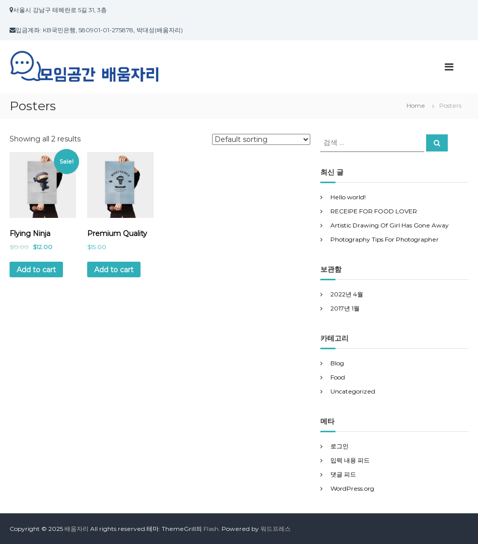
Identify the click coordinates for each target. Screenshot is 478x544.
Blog (337, 363)
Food (337, 377)
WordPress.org (352, 488)
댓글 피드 (343, 474)
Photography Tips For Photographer (384, 239)
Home (415, 105)
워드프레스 (275, 528)
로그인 (339, 446)
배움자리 (76, 528)
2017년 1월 (345, 308)
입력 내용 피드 (350, 460)
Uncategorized (352, 391)
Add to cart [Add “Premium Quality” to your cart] (113, 269)
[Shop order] (261, 139)
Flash (211, 528)
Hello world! (348, 197)
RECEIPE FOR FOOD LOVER (373, 211)
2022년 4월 (346, 294)
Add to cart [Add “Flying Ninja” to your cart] (36, 269)
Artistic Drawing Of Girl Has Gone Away (389, 225)
